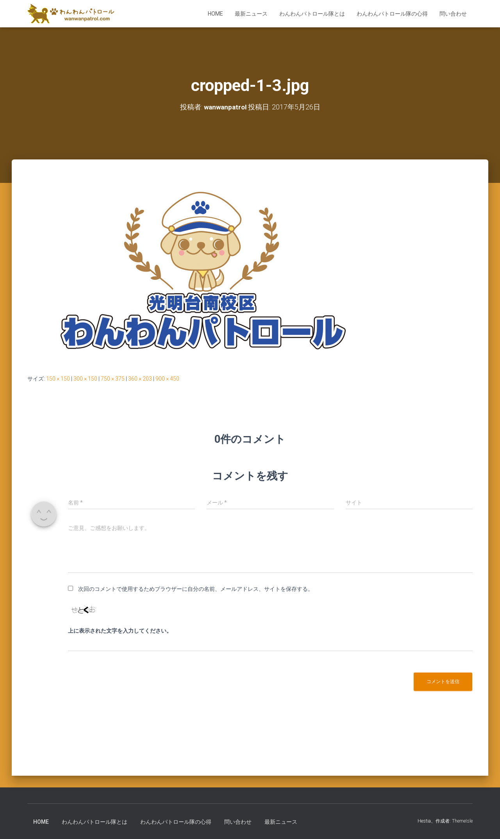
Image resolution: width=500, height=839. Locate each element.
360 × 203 (140, 379)
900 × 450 (167, 379)
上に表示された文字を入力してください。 (120, 631)
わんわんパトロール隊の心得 (392, 14)
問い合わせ (453, 14)
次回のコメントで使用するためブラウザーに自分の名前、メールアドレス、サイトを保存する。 (195, 589)
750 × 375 (113, 379)
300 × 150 (85, 379)
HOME (215, 14)
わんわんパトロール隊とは (312, 14)
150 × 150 (58, 379)
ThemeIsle (462, 821)
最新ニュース (251, 14)
